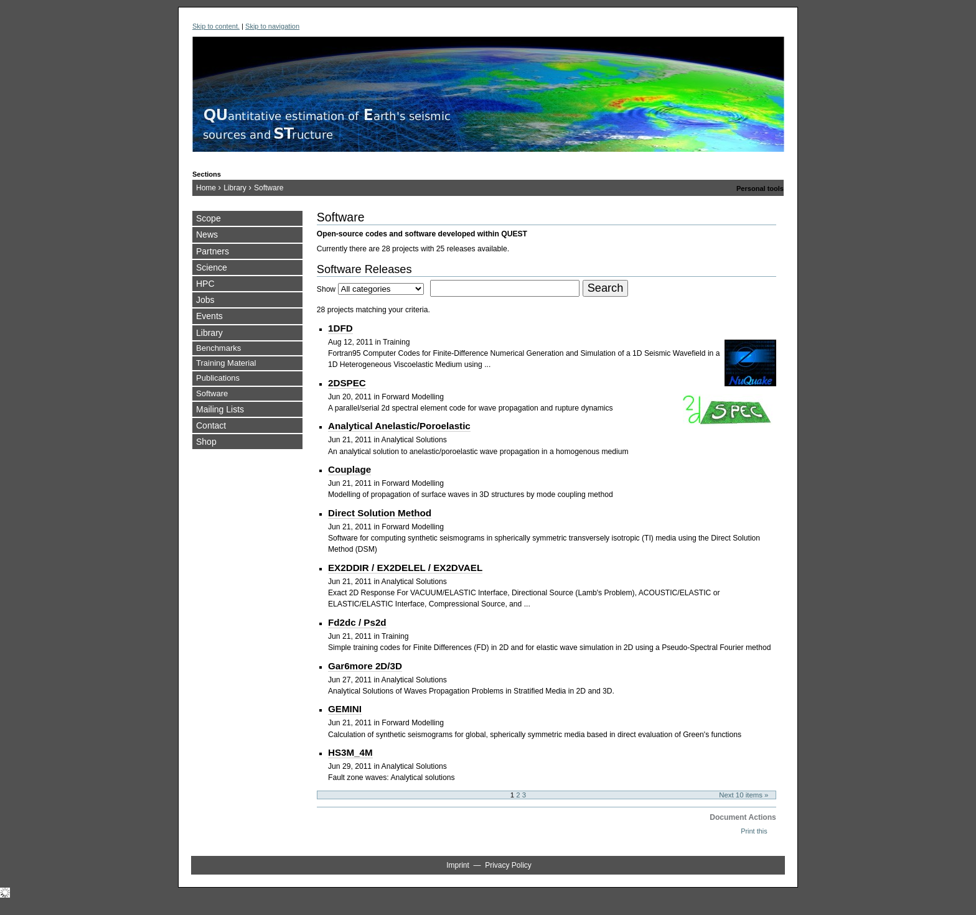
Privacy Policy (508, 865)
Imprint (457, 865)
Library (234, 187)
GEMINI (345, 709)
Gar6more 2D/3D (365, 666)
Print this (754, 831)
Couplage (349, 469)
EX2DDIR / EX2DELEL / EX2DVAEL (405, 567)
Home (206, 187)
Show (326, 289)
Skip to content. (216, 26)
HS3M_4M (350, 752)
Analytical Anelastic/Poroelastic (399, 425)
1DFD (340, 328)
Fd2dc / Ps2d (357, 622)
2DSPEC (347, 383)
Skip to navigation (272, 26)
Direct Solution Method (379, 513)
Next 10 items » (743, 795)
